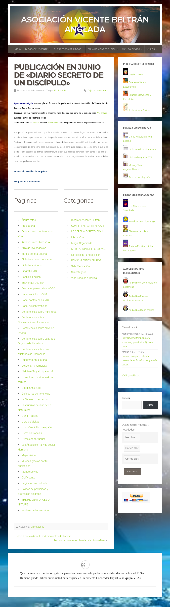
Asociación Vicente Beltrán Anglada (85, 24)
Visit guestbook (131, 415)
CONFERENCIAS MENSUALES (88, 225)
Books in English (31, 277)
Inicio (17, 49)
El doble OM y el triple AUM (37, 371)
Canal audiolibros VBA (34, 294)
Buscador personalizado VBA (38, 288)
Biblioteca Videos (32, 265)
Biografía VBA (30, 271)
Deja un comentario (97, 90)
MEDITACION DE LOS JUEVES (88, 249)
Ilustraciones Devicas (141, 117)
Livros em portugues (33, 439)
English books (137, 79)
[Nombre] (132, 477)
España (36, 123)
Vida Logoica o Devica (84, 278)
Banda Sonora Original (34, 253)
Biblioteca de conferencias (37, 259)
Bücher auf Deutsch (33, 282)
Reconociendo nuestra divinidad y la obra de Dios (79, 540)
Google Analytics (31, 387)
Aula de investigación (34, 248)
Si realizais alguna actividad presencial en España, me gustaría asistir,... (138, 399)
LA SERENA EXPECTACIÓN (87, 231)
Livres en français (32, 433)
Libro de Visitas (30, 421)
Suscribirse (133, 511)
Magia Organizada (81, 243)
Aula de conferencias (102, 49)
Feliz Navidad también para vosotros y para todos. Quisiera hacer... (140, 378)
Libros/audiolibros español (37, 427)
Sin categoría (78, 272)
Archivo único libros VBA (36, 242)
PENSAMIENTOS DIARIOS (86, 260)
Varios (151, 49)
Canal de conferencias (34, 305)
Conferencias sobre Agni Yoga (39, 311)
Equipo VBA (60, 90)
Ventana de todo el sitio (35, 510)
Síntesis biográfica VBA (142, 170)
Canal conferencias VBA (35, 300)
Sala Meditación (80, 266)
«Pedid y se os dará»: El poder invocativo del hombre (44, 536)
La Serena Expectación (35, 399)
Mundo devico (131, 49)
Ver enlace (102, 113)
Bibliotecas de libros (67, 49)
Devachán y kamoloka (34, 365)
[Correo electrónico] (132, 488)
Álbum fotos (29, 220)
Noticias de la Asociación (85, 254)
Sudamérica (53, 123)
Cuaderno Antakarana (34, 359)
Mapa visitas (29, 455)
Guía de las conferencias (36, 393)
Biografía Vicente (36, 49)
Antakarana (28, 225)
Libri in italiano (30, 415)
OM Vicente (28, 477)
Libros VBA (77, 237)
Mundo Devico (30, 471)
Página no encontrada (34, 483)
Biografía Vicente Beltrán (85, 220)
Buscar (126, 438)
